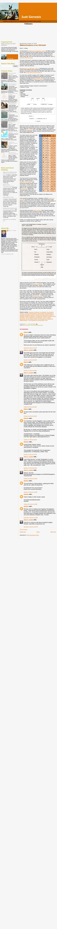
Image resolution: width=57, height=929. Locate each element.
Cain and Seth (34, 325)
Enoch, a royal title (37, 284)
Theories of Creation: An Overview (37, 312)
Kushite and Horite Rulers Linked (43, 315)
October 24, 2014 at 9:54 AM (30, 416)
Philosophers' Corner (8, 197)
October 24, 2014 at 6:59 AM (30, 370)
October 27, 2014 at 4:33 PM (30, 454)
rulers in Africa (37, 210)
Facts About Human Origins (33, 72)
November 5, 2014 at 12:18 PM (31, 526)
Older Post (53, 532)
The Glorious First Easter (8, 209)
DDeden (26, 418)
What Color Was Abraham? (12, 74)
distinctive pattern (38, 79)
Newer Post (23, 532)
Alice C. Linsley (28, 350)
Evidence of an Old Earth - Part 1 (36, 51)
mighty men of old (37, 296)
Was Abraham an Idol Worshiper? (12, 103)
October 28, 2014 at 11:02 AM (30, 478)
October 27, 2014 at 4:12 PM (30, 439)
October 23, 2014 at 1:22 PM (30, 347)
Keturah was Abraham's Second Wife (12, 143)
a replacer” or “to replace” (27, 181)
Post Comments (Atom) (33, 535)
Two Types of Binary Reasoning (10, 198)
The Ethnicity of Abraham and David (13, 153)
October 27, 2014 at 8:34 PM (30, 467)
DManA (26, 332)
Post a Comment (23, 529)
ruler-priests (30, 129)
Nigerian (25, 189)
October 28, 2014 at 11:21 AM (30, 492)
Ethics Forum (6, 184)
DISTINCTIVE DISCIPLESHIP (10, 208)
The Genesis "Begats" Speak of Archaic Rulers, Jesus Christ (36, 313)
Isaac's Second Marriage (11, 122)
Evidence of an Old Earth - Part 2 (37, 317)
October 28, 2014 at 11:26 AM (30, 504)
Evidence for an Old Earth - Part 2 (29, 68)
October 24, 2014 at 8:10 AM (30, 406)
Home (38, 532)
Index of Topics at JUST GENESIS (12, 84)
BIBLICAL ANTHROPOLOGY (10, 172)
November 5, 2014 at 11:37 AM (31, 517)
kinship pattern (40, 325)
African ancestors (26, 325)
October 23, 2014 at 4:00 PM (30, 359)
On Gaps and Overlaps (41, 316)
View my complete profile (7, 254)
